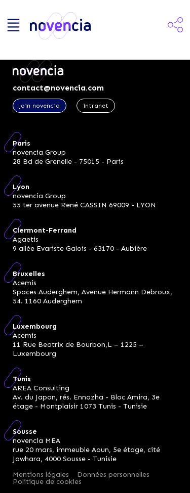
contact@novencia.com (58, 88)
